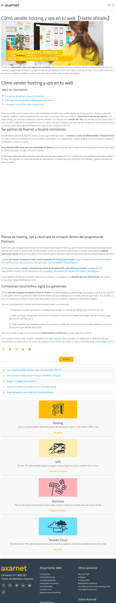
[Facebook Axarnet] (3, 349)
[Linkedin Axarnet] (23, 349)
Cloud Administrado (90, 277)
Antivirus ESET (84, 580)
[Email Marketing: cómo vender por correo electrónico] (4, 392)
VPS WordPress (31, 271)
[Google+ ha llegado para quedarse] (4, 381)
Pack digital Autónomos (87, 589)
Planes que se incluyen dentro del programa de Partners (29, 100)
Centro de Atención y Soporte (17, 578)
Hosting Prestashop (9, 262)
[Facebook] (3, 585)
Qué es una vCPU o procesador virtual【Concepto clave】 (32, 387)
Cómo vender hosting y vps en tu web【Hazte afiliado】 (56, 18)
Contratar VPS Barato (58, 471)
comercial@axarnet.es (104, 341)
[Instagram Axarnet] (16, 349)
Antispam (82, 577)
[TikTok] (3, 592)
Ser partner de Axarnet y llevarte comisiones (24, 96)
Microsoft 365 (83, 574)
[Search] (29, 359)
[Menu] (2, 5)
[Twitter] (16, 585)
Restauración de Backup (87, 583)
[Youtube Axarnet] (29, 349)
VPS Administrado (78, 268)
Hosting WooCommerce (49, 583)
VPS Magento (93, 271)
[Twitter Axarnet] (10, 349)
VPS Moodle (80, 271)
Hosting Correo (46, 589)
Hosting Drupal (40, 262)
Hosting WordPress (102, 259)
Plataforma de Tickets (52, 341)
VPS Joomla (58, 271)
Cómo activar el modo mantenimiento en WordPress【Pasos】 (34, 375)
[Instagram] (10, 585)
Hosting (14, 254)
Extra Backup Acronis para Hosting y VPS (94, 586)
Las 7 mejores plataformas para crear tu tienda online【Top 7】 (34, 370)
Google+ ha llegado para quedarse (21, 381)
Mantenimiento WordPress (50, 592)
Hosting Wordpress (47, 577)
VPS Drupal (69, 271)
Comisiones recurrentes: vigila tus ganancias (24, 104)
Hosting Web (45, 574)
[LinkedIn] (23, 585)
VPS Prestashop (46, 271)
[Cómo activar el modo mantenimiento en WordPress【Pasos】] (4, 375)
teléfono (69, 341)
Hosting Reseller (46, 586)
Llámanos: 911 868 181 (14, 575)
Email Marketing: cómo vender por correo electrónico (30, 392)
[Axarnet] (12, 5)
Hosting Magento (70, 262)
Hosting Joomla (25, 262)
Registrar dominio (58, 510)
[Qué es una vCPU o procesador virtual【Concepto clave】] (4, 387)
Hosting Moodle (54, 262)
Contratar (58, 549)
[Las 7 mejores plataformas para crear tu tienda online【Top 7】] (4, 370)
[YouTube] (29, 585)
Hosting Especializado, (65, 259)
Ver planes (58, 432)
